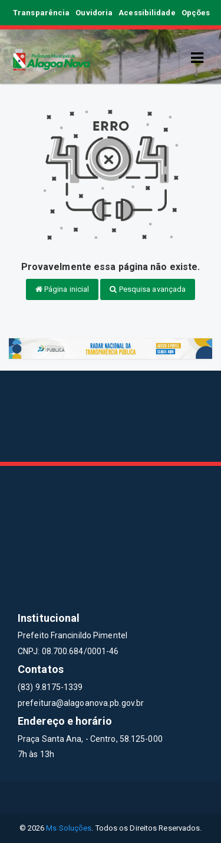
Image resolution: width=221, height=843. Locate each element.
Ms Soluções (68, 828)
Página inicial (62, 289)
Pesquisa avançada (148, 289)
